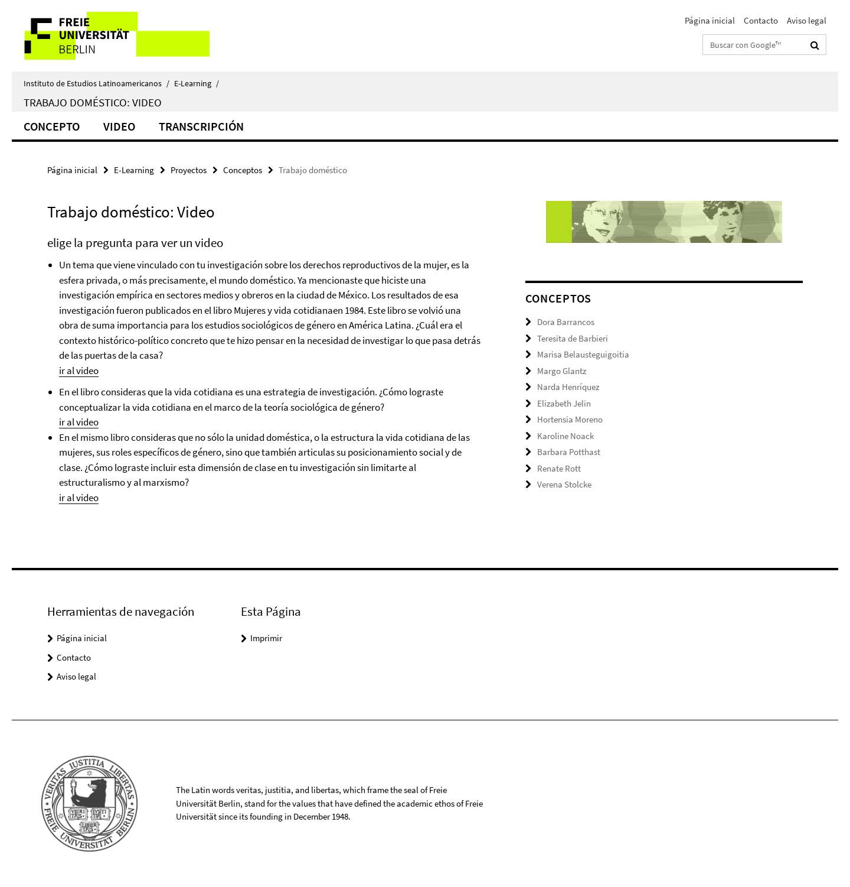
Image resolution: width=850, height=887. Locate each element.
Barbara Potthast (568, 451)
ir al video (79, 370)
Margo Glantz (561, 370)
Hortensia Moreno (570, 419)
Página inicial (710, 20)
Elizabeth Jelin (564, 403)
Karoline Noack (565, 435)
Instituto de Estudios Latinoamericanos (96, 83)
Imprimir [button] (266, 638)
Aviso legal (806, 20)
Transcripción (201, 126)
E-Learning (196, 83)
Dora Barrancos (565, 321)
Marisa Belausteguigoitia (583, 354)
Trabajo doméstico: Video (93, 102)
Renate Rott (559, 468)
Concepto (52, 126)
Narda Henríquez (568, 386)
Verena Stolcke (564, 484)
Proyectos (189, 170)
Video (119, 126)
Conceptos (242, 170)
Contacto (761, 20)
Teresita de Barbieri (572, 338)
